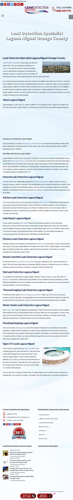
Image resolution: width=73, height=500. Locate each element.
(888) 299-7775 (63, 10)
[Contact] (53, 9)
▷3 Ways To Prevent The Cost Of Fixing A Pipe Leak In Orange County (21, 469)
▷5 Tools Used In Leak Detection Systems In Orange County (20, 461)
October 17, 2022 (14, 458)
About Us (42, 434)
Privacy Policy (43, 491)
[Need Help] (13, 1)
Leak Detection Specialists (18, 456)
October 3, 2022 (14, 474)
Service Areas (43, 438)
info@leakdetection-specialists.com (18, 417)
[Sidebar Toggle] (71, 17)
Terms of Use (53, 491)
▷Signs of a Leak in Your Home (48, 418)
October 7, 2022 (14, 466)
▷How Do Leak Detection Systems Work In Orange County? (21, 453)
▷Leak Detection (44, 415)
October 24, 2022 (14, 450)
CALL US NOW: (64, 7)
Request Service (44, 426)
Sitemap (60, 491)
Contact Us (42, 430)
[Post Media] (5, 453)
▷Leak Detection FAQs (46, 422)
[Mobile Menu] (2, 15)
